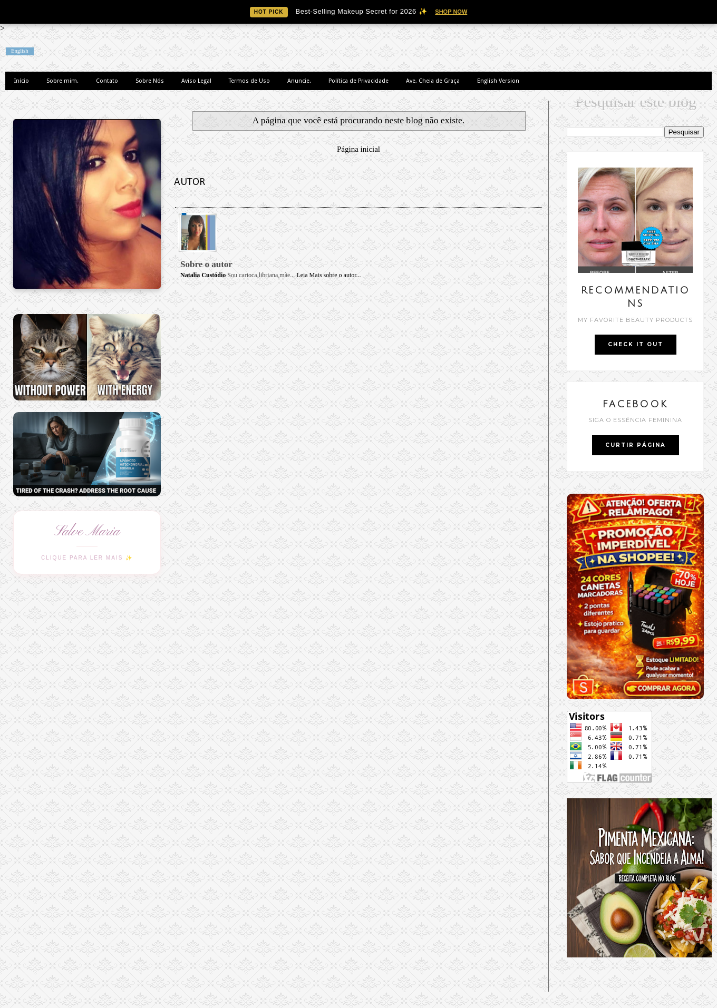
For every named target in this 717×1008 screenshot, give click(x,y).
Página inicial (358, 149)
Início (21, 80)
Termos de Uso (249, 80)
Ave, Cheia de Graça (433, 80)
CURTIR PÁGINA (635, 445)
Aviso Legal (196, 80)
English (19, 51)
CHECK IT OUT (635, 344)
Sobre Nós (149, 80)
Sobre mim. (62, 80)
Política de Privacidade (358, 80)
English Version (498, 80)
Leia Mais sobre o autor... (328, 275)
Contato (107, 80)
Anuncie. (299, 80)
